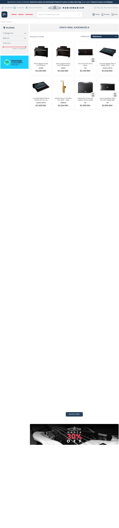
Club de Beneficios (34, 8)
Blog (97, 8)
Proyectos (19, 7)
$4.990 (14, 48)
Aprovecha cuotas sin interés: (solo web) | (60, 2)
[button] (14, 33)
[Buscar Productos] (79, 14)
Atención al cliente (109, 8)
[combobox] (59, 14)
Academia (7, 7)
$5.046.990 (21, 48)
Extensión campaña (5, 21)
